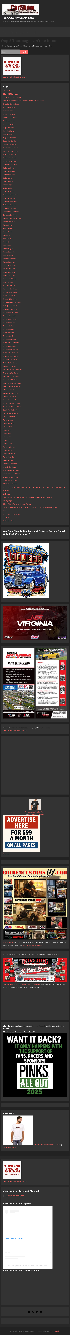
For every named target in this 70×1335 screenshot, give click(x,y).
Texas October (8, 450)
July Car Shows (8, 134)
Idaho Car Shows (9, 272)
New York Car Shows (10, 380)
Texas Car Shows (9, 417)
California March (9, 175)
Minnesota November (10, 349)
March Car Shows (9, 121)
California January (9, 168)
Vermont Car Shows (10, 464)
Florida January (8, 225)
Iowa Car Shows (8, 282)
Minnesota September (11, 343)
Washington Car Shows (11, 470)
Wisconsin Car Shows (10, 477)
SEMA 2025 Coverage (10, 94)
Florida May (7, 238)
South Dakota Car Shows (11, 410)
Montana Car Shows (10, 360)
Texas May (7, 433)
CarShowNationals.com (18, 18)
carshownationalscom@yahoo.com (15, 77)
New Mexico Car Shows (11, 376)
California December (10, 205)
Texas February (8, 423)
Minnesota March (9, 323)
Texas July (6, 440)
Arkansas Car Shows (10, 161)
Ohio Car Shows (8, 390)
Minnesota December (10, 353)
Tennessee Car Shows (10, 413)
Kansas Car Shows (9, 286)
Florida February (8, 228)
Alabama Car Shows (10, 154)
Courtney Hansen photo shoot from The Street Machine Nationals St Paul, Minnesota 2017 (34, 487)
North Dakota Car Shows (11, 386)
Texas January (8, 420)
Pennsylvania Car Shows (11, 400)
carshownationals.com (14, 1196)
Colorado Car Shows (10, 208)
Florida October (8, 255)
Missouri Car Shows (10, 309)
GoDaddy (57, 1331)
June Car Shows (8, 131)
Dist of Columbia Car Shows (12, 218)
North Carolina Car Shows (12, 383)
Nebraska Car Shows (10, 363)
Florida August (8, 249)
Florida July (7, 245)
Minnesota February (10, 319)
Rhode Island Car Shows (11, 403)
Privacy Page (7, 501)
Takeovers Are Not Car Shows (35, 812)
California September (10, 195)
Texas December (9, 457)
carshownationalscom (23, 1265)
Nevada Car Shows (9, 366)
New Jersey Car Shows (10, 373)
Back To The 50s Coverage (12, 514)
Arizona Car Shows (9, 158)
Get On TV (6, 91)
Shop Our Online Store (11, 104)
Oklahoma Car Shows (10, 393)
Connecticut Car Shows (11, 212)
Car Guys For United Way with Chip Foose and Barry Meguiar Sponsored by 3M (30, 507)
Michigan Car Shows (10, 306)
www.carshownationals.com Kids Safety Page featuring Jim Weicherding (27, 497)
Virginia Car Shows (9, 467)
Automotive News (9, 107)
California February (9, 171)
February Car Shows (10, 118)
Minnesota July (8, 336)
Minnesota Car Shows (10, 312)
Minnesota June (8, 333)
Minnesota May (8, 329)
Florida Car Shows (9, 222)
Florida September (9, 252)
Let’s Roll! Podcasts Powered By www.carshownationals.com (23, 101)
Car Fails (6, 517)
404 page (6, 491)
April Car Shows (8, 124)
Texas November (9, 454)
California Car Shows (10, 165)
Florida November (9, 259)
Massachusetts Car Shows (12, 302)
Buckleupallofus (8, 111)
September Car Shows (10, 141)
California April (8, 178)
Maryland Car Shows (10, 299)
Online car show (8, 521)
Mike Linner (11, 1265)
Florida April (7, 235)
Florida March (8, 232)
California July (8, 188)
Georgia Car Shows (9, 265)
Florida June (7, 242)
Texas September (9, 447)
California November (10, 202)
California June (8, 185)
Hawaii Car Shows (9, 269)
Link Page (6, 494)
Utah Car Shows (8, 460)
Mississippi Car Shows (10, 356)
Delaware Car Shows (10, 215)
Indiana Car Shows (9, 279)
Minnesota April (8, 326)
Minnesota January (9, 316)
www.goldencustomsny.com (32, 945)
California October (9, 198)
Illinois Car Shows (9, 275)
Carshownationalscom (36, 814)
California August (9, 191)
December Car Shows (10, 151)
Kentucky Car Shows (10, 289)
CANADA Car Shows (10, 484)
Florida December (9, 262)
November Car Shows (10, 148)
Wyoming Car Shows (10, 481)
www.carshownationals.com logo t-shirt (46, 1145)
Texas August (8, 444)
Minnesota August (9, 339)
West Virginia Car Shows (11, 474)
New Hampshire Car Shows (12, 370)
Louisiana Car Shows (10, 292)
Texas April (7, 430)
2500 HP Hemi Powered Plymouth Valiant (17, 504)
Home (5, 511)
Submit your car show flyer (12, 97)
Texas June (7, 437)
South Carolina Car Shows (12, 407)
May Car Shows (8, 128)
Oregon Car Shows (9, 397)
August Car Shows (9, 138)
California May (8, 181)
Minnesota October (9, 346)
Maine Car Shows (9, 296)
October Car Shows (9, 144)
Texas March (7, 427)
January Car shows (9, 114)
